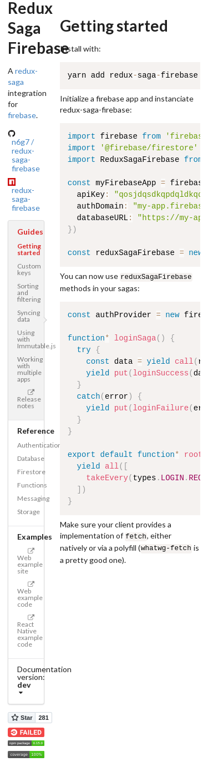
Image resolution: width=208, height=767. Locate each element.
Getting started (29, 249)
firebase (22, 115)
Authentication (30, 445)
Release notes (29, 399)
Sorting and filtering (28, 292)
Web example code (30, 594)
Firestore (30, 472)
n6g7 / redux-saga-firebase (26, 155)
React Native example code (30, 631)
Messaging (30, 498)
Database (30, 458)
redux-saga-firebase (26, 198)
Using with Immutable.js (30, 339)
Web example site (30, 561)
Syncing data (28, 315)
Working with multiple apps (30, 369)
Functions (30, 485)
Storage (28, 511)
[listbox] (26, 689)
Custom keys (29, 269)
